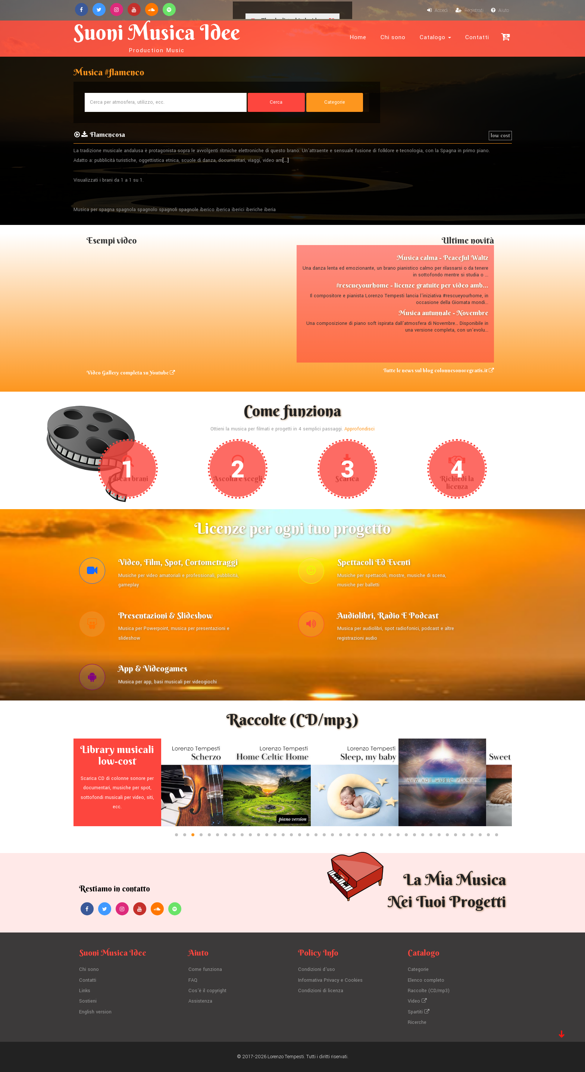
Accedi (437, 10)
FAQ (192, 980)
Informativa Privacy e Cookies (330, 980)
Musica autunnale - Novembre (443, 312)
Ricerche (417, 1022)
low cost (500, 135)
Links (84, 990)
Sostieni (88, 1001)
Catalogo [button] (435, 37)
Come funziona (205, 969)
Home (358, 37)
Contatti (477, 37)
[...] (285, 160)
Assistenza (200, 1001)
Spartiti (418, 1012)
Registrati (470, 10)
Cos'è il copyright (207, 990)
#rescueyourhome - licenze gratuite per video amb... (412, 285)
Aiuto (500, 10)
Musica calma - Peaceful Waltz (442, 257)
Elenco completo (426, 980)
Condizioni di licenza (320, 990)
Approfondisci (359, 429)
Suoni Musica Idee (156, 36)
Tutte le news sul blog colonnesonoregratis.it (438, 370)
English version (95, 1012)
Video (417, 1001)
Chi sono (393, 37)
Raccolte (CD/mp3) (429, 990)
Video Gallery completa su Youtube (131, 372)
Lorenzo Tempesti (286, 1056)
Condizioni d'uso (316, 969)
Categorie (418, 969)
